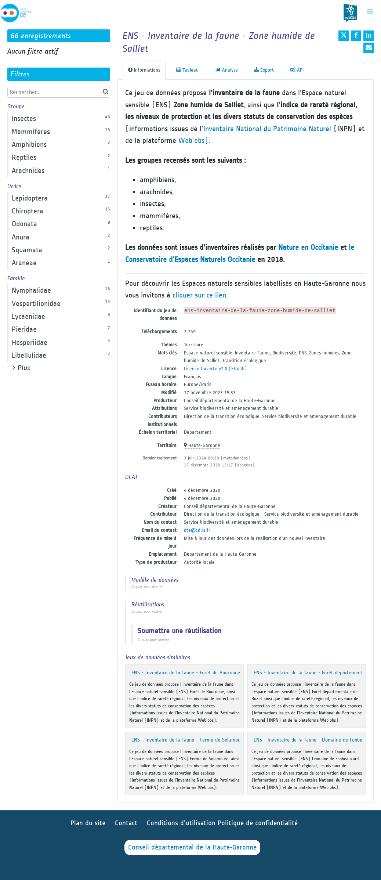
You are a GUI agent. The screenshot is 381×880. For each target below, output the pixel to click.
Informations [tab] (144, 70)
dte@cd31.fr (197, 530)
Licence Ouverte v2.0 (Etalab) (215, 368)
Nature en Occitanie (308, 247)
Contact (126, 823)
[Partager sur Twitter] (343, 35)
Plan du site (87, 823)
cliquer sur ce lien (199, 295)
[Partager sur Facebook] (356, 35)
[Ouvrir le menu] (370, 11)
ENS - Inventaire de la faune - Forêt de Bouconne (185, 673)
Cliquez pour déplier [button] (147, 587)
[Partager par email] (368, 48)
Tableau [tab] (187, 70)
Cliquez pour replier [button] (147, 611)
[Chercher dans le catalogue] (105, 92)
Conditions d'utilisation (182, 823)
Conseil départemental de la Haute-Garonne (192, 847)
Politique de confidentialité (258, 823)
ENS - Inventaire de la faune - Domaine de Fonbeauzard (315, 740)
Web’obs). (194, 140)
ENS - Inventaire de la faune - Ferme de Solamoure (188, 740)
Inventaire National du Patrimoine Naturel (267, 129)
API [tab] (297, 70)
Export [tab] (264, 70)
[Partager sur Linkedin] (368, 35)
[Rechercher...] (58, 92)
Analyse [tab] (226, 70)
